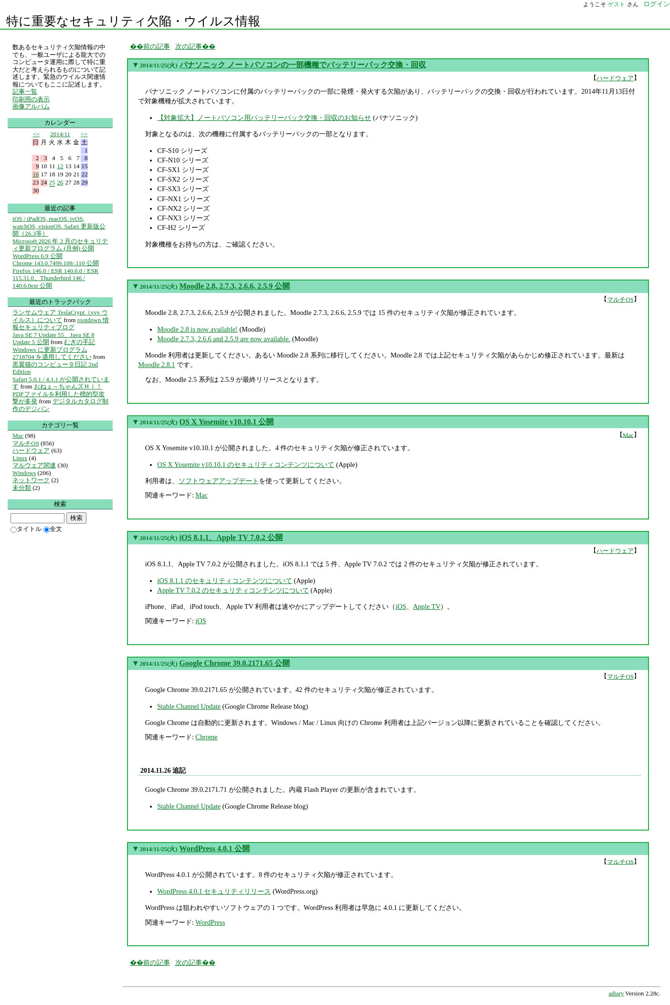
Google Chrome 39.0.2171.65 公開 (235, 663)
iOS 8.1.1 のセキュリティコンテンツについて (224, 580)
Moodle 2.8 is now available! (197, 329)
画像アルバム (31, 106)
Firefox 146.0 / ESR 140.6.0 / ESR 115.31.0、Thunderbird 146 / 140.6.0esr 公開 (55, 278)
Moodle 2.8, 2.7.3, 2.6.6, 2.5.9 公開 (235, 286)
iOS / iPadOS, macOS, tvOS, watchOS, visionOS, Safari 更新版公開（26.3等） (58, 226)
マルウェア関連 (34, 465)
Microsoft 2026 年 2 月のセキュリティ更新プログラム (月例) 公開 (60, 245)
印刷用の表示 (31, 99)
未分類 (21, 487)
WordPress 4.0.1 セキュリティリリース (214, 891)
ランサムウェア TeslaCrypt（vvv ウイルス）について (59, 316)
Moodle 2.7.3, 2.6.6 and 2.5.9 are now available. (223, 339)
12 (60, 166)
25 (52, 182)
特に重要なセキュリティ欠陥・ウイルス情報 (133, 21)
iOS (400, 606)
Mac (628, 434)
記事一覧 (24, 91)
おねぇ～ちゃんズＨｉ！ (68, 386)
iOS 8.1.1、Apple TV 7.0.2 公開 (231, 537)
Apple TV (427, 606)
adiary (616, 993)
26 (60, 182)
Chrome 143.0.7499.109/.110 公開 (55, 263)
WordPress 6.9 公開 (37, 255)
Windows (24, 472)
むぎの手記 (79, 342)
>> (84, 134)
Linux (19, 458)
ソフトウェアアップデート (219, 481)
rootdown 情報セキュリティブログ (60, 323)
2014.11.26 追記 (163, 770)
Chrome (206, 737)
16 (36, 174)
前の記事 (156, 46)
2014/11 (60, 134)
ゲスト (616, 4)
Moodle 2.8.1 (156, 364)
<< (36, 134)
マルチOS (620, 299)
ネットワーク (31, 480)
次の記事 (188, 46)
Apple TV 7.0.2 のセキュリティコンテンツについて (232, 590)
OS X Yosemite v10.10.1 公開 (227, 422)
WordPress (210, 922)
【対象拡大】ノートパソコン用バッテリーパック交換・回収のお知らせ (264, 117)
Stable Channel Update (189, 706)
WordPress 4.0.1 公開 (215, 848)
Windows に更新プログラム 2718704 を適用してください (51, 353)
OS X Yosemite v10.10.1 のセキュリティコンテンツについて (245, 464)
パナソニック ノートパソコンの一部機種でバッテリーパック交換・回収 (303, 65)
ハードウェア (615, 78)
